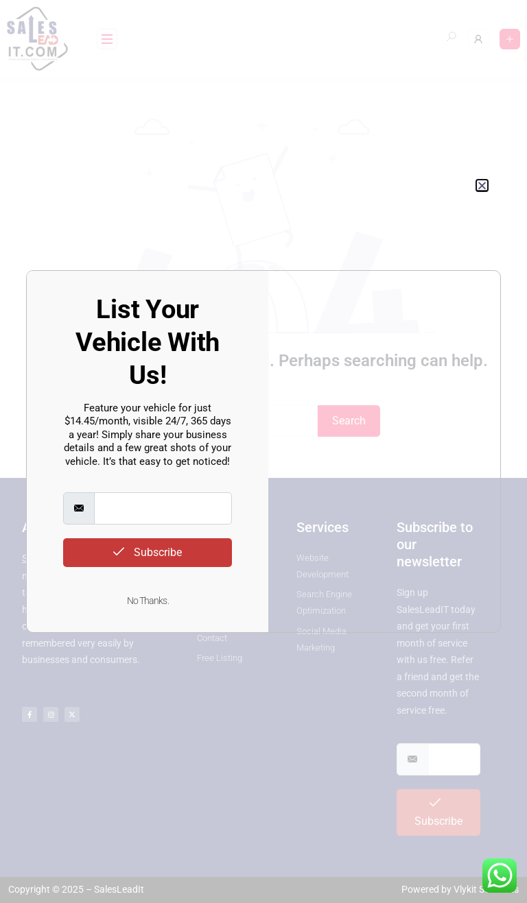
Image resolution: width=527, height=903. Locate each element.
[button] (482, 185)
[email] (163, 508)
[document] (263, 451)
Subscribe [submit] (147, 552)
